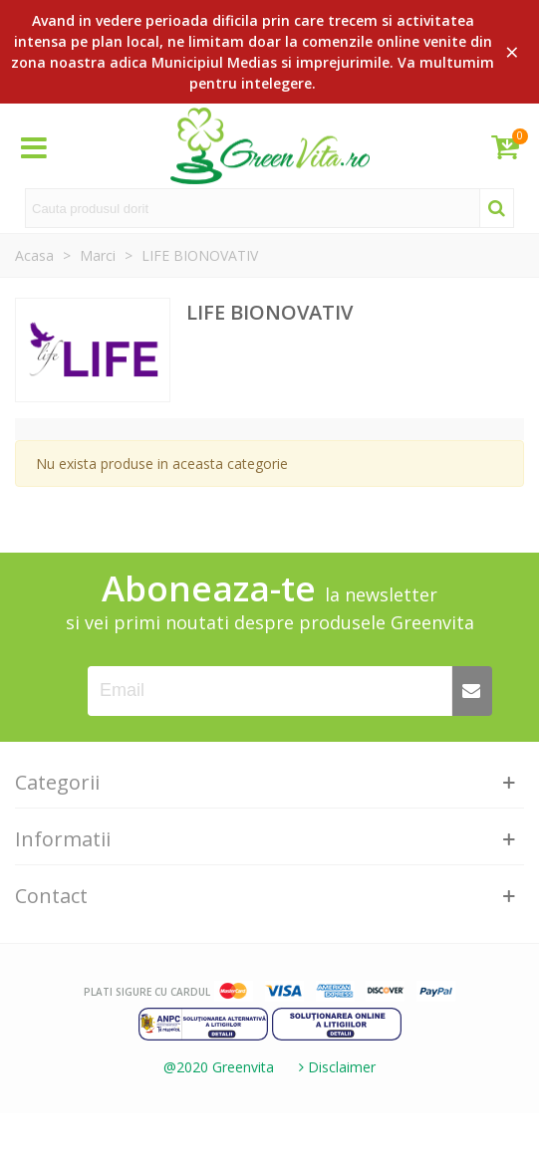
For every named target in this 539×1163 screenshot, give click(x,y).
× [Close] (512, 51)
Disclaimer (335, 1066)
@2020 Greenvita (218, 1066)
